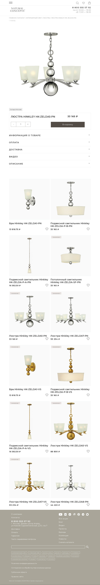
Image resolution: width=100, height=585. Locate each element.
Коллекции (63, 536)
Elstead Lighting (63, 556)
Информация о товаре (25, 135)
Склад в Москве (16, 109)
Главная (13, 18)
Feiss (35, 556)
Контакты (15, 518)
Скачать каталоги (66, 542)
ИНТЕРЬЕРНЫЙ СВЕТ (19, 553)
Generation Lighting (19, 559)
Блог (61, 522)
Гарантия (15, 536)
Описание (16, 164)
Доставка (15, 150)
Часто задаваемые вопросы (23, 539)
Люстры (46, 18)
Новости (62, 539)
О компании (16, 514)
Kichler (75, 556)
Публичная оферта (19, 572)
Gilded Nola (16, 556)
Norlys (51, 556)
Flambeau (75, 553)
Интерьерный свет (34, 18)
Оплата (14, 142)
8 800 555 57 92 (81, 8)
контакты (41, 559)
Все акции (63, 519)
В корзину (67, 125)
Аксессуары (47, 553)
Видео (13, 157)
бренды (66, 553)
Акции (32, 559)
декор (57, 553)
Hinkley (27, 556)
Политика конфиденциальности (24, 563)
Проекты (63, 529)
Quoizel (43, 556)
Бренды (62, 532)
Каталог (21, 18)
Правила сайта (17, 576)
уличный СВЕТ (34, 553)
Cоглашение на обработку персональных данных (31, 568)
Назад (12, 20)
